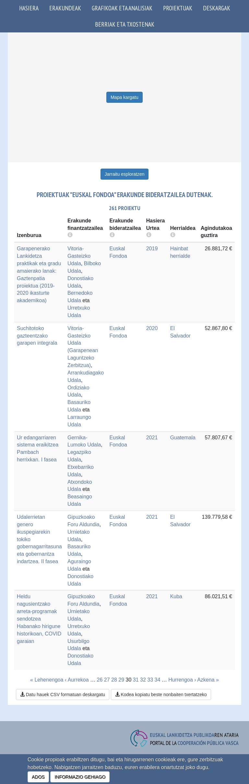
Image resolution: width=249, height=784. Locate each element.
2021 (152, 437)
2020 (152, 328)
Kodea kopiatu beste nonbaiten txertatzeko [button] (161, 694)
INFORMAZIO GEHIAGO (79, 776)
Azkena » (208, 680)
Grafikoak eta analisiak (122, 8)
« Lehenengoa (46, 680)
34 (157, 680)
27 (107, 680)
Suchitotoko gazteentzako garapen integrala (37, 336)
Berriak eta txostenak (124, 24)
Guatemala (183, 437)
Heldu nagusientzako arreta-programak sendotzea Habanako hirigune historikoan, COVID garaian (39, 619)
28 (114, 680)
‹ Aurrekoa (77, 680)
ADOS (38, 776)
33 (150, 680)
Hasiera (29, 8)
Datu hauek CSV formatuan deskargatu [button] (62, 694)
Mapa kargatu (124, 97)
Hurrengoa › (182, 680)
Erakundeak (65, 8)
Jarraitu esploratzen (125, 174)
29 (121, 680)
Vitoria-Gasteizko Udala (78, 256)
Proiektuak (177, 8)
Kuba (176, 596)
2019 (152, 248)
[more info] (148, 235)
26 (100, 680)
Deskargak (216, 8)
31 (136, 680)
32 (143, 680)
